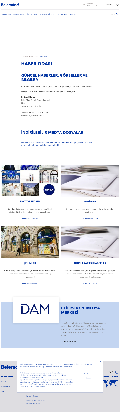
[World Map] (110, 384)
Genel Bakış (43, 57)
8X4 (2, 392)
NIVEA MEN (5, 387)
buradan (56, 367)
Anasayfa (24, 57)
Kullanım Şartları (32, 397)
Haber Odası (33, 57)
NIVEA (3, 382)
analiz (76, 364)
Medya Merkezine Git (69, 342)
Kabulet (88, 374)
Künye (116, 5)
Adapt (88, 378)
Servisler (109, 5)
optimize (33, 364)
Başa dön (111, 372)
